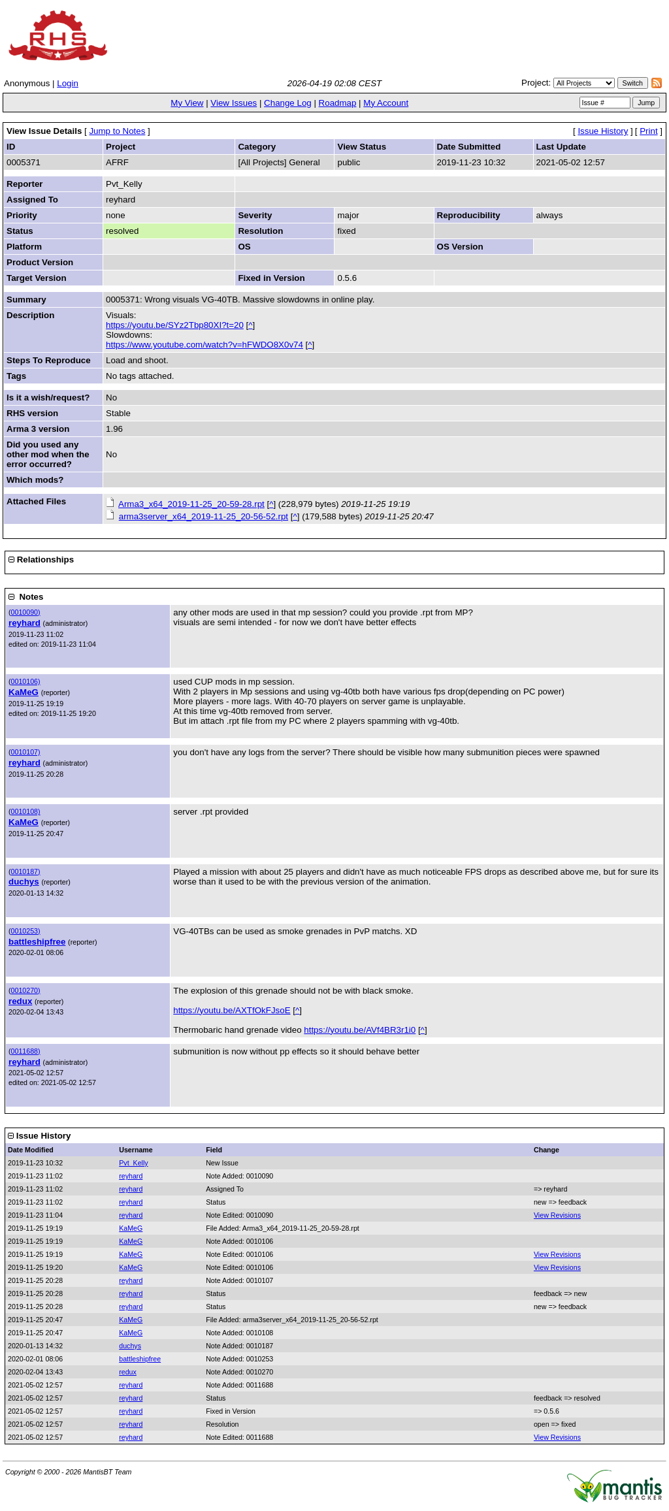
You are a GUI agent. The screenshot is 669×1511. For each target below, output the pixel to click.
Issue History (603, 131)
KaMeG (23, 692)
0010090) (26, 612)
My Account (385, 103)
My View (187, 103)
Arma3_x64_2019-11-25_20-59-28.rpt (191, 504)
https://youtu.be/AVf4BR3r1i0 (360, 1030)
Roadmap (338, 103)
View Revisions (557, 1215)
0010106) (26, 681)
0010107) (26, 752)
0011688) (26, 1051)
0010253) (26, 931)
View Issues (233, 103)
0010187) (26, 871)
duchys (23, 881)
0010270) (26, 990)
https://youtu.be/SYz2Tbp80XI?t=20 (175, 325)
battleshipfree (36, 942)
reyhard (24, 623)
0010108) (26, 811)
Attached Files (36, 501)
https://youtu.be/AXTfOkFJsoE (231, 1010)
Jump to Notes (117, 131)
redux (20, 1001)
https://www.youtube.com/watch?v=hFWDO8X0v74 (204, 344)
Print (648, 131)
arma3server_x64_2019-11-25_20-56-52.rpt (203, 516)
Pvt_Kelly (133, 1163)
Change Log (288, 103)
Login (67, 83)
